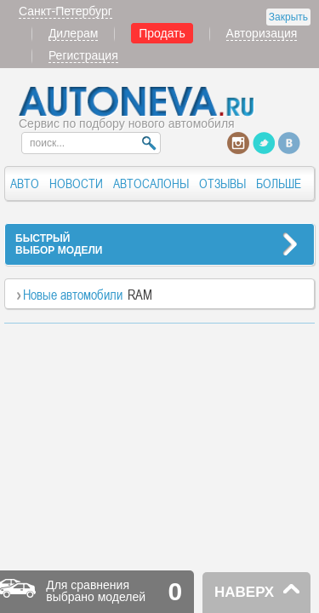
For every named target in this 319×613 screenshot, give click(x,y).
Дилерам (73, 33)
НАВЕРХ (244, 592)
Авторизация (262, 33)
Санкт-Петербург (65, 11)
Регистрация (83, 55)
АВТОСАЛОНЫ (151, 183)
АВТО (24, 183)
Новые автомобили (72, 294)
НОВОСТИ (76, 183)
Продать (162, 33)
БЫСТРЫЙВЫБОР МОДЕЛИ (58, 244)
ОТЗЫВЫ (222, 183)
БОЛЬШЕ (278, 183)
